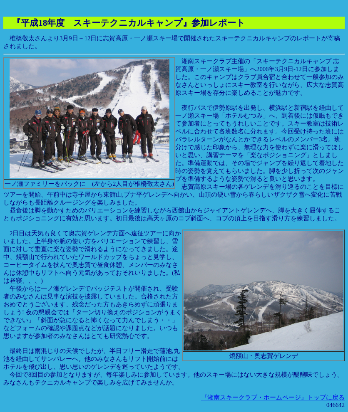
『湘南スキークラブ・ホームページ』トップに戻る (273, 397)
